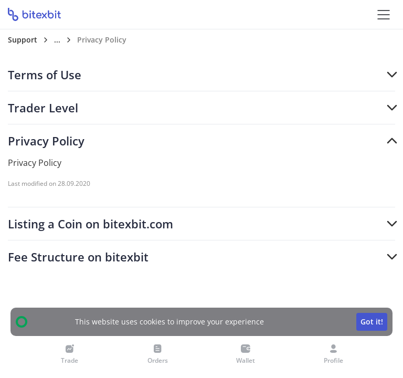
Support (22, 40)
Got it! (371, 322)
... (57, 40)
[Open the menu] (383, 14)
